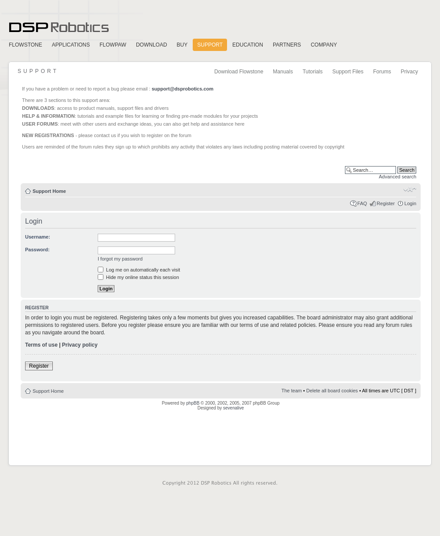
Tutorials (313, 72)
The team (292, 390)
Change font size (409, 189)
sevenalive (233, 408)
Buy (182, 45)
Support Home (49, 191)
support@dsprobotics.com (182, 88)
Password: (37, 249)
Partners (287, 45)
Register (386, 203)
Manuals (283, 72)
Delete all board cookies (332, 390)
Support (210, 45)
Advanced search (397, 176)
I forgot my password (120, 258)
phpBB (192, 403)
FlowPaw (112, 45)
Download (151, 45)
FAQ (362, 203)
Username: (37, 236)
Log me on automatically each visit (139, 269)
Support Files (347, 72)
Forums (382, 72)
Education (247, 45)
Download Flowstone (238, 72)
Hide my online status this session (138, 277)
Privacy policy (80, 345)
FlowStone (25, 45)
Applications (71, 45)
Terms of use (41, 345)
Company (324, 45)
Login (410, 203)
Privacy (409, 72)
